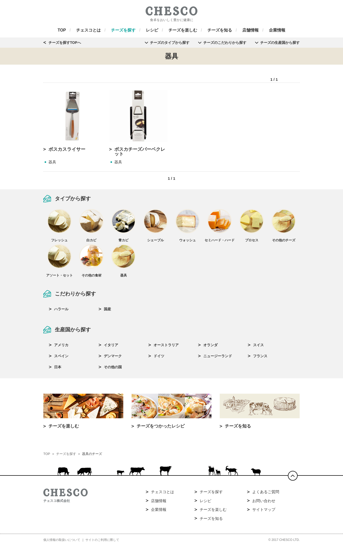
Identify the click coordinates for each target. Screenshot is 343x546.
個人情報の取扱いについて (61, 540)
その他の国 (113, 367)
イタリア (111, 345)
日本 (57, 367)
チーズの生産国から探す (280, 43)
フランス (260, 356)
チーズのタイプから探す (169, 43)
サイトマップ (263, 509)
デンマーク (113, 356)
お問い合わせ (263, 501)
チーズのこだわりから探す (224, 43)
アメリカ (61, 345)
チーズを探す (66, 454)
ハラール (61, 309)
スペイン (61, 356)
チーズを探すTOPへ (64, 43)
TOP (46, 454)
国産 (107, 309)
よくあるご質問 (265, 492)
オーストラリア (166, 345)
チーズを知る (211, 518)
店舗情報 (158, 501)
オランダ (210, 345)
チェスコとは (162, 492)
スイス (258, 345)
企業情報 (158, 509)
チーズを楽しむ (213, 509)
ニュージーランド (217, 356)
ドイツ (159, 356)
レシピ (205, 501)
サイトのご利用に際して (102, 540)
